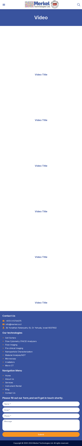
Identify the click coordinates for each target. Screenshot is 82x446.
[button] (4, 5)
